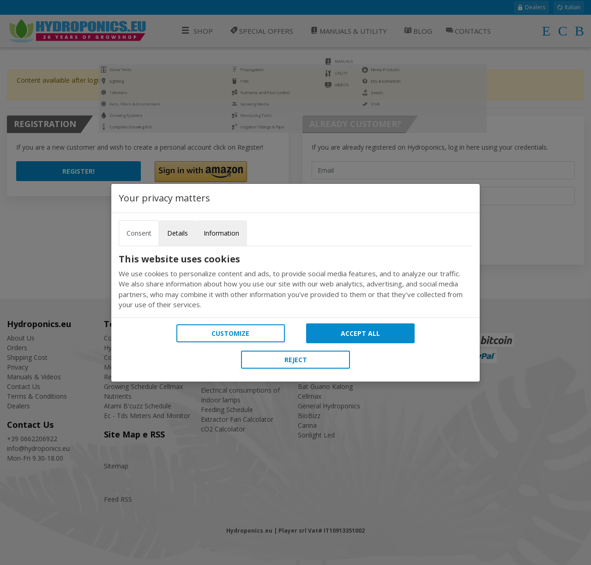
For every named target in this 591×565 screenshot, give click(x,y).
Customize (230, 333)
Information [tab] (221, 233)
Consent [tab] (139, 233)
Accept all (360, 333)
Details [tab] (177, 233)
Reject (295, 359)
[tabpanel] (295, 282)
